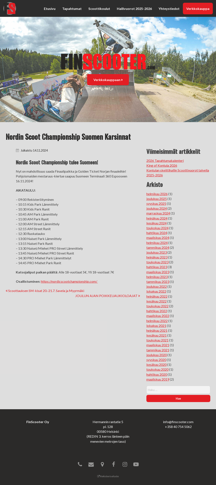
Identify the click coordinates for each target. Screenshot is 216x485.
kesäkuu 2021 (156, 335)
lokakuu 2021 (156, 326)
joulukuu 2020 (156, 355)
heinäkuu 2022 (156, 296)
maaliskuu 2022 (157, 316)
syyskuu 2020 (156, 360)
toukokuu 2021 (157, 340)
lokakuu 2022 (156, 291)
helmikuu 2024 (157, 243)
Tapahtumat (72, 9)
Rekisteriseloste (108, 476)
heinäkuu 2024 (156, 218)
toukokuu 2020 (157, 369)
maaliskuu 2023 (157, 272)
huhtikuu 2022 (156, 311)
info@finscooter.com (178, 422)
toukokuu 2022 (157, 306)
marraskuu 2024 (158, 213)
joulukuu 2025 (156, 199)
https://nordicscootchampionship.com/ (69, 281)
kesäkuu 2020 (156, 364)
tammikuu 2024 (157, 247)
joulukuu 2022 (156, 286)
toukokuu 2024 (157, 228)
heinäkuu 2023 (156, 257)
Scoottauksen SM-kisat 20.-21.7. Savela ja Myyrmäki (45, 291)
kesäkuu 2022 (156, 301)
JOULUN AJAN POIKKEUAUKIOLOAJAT (107, 296)
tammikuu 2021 (157, 350)
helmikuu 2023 (157, 277)
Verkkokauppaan (108, 80)
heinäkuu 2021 (156, 330)
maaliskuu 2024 (157, 238)
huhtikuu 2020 (156, 374)
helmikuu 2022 (157, 321)
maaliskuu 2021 (157, 345)
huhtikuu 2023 (156, 267)
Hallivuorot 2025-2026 (134, 9)
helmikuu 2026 (157, 194)
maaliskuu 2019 (157, 379)
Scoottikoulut (99, 9)
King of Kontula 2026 (161, 165)
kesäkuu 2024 (156, 223)
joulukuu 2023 (156, 252)
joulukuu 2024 (156, 208)
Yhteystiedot (169, 9)
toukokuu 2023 (157, 262)
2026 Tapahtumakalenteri (165, 161)
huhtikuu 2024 (156, 233)
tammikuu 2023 (157, 282)
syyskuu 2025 (156, 203)
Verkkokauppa (197, 9)
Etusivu (49, 9)
